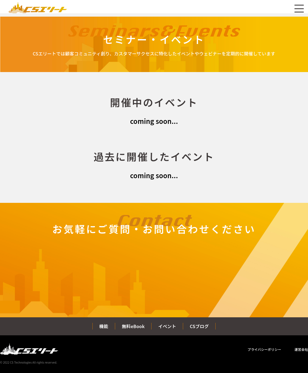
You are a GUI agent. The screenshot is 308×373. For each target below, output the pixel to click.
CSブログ (199, 326)
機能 (103, 326)
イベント (167, 326)
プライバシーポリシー (264, 349)
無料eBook (133, 326)
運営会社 (301, 349)
